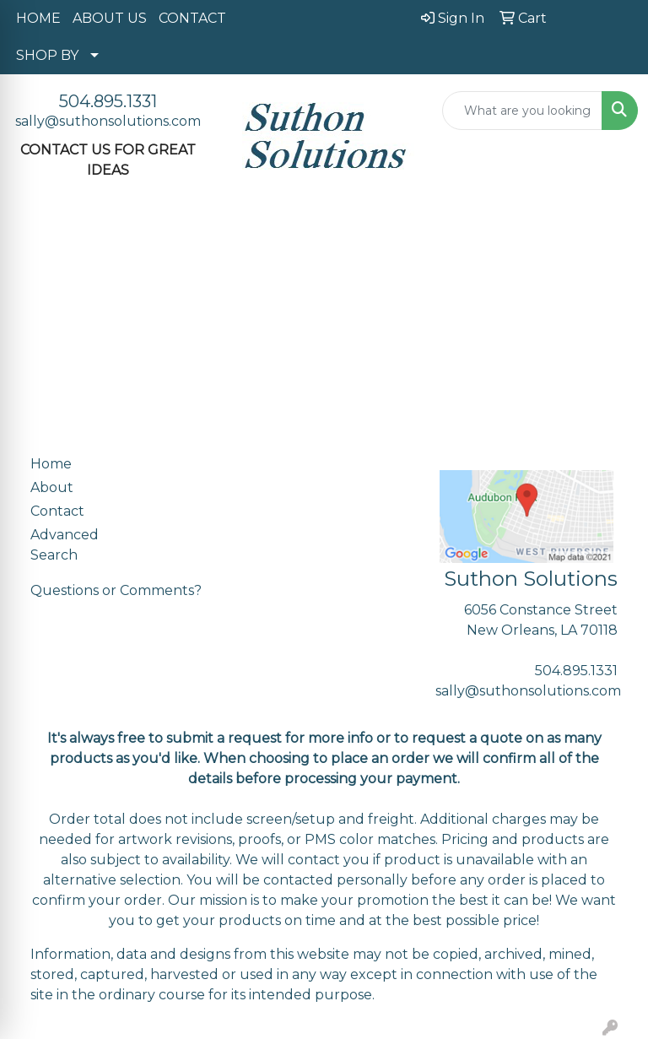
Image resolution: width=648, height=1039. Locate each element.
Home (51, 464)
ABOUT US (110, 18)
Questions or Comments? (116, 590)
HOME (38, 18)
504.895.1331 (108, 101)
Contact (57, 511)
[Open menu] (614, 236)
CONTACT (192, 18)
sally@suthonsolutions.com (108, 121)
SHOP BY (47, 55)
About (51, 487)
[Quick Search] (522, 110)
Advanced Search (64, 545)
